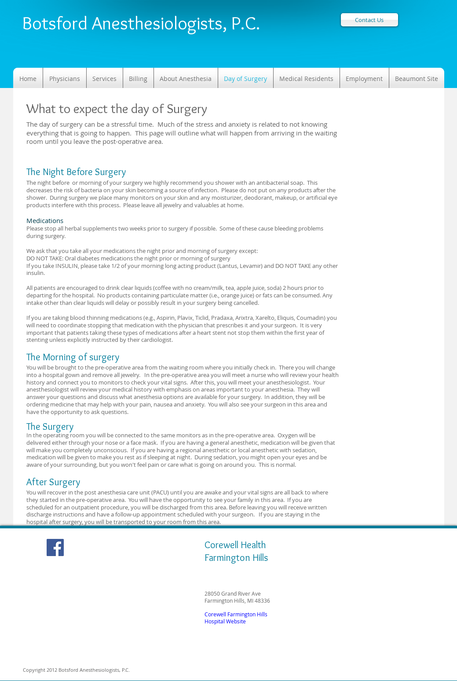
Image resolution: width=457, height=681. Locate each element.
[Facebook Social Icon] (55, 547)
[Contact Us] (369, 19)
